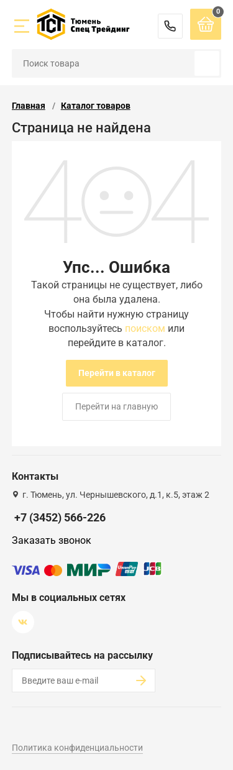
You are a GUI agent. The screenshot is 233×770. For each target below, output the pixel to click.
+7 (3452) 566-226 (170, 26)
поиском (145, 328)
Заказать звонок (51, 540)
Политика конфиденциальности (77, 748)
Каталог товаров (95, 106)
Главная (28, 106)
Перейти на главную (116, 406)
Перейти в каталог (116, 373)
